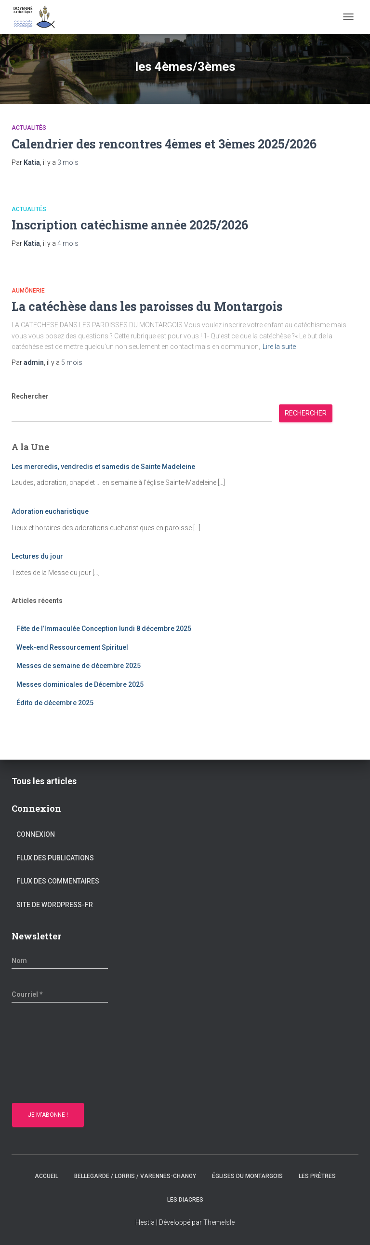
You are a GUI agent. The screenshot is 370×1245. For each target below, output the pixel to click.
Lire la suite (279, 346)
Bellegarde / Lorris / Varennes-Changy (135, 1176)
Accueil (46, 1176)
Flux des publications (55, 858)
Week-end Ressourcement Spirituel (73, 647)
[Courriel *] (60, 994)
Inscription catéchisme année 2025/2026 (130, 225)
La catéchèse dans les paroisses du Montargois (147, 306)
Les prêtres (317, 1176)
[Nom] (60, 960)
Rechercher (30, 396)
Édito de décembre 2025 (54, 703)
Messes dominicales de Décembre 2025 (80, 684)
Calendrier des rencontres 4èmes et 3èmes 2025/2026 (164, 144)
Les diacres (185, 1199)
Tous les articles (44, 781)
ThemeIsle (219, 1222)
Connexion (35, 834)
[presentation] (51, 1054)
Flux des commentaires (57, 881)
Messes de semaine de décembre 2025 (78, 665)
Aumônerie (28, 290)
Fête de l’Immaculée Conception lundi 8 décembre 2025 (103, 628)
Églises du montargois (247, 1176)
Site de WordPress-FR (54, 905)
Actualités (29, 127)
